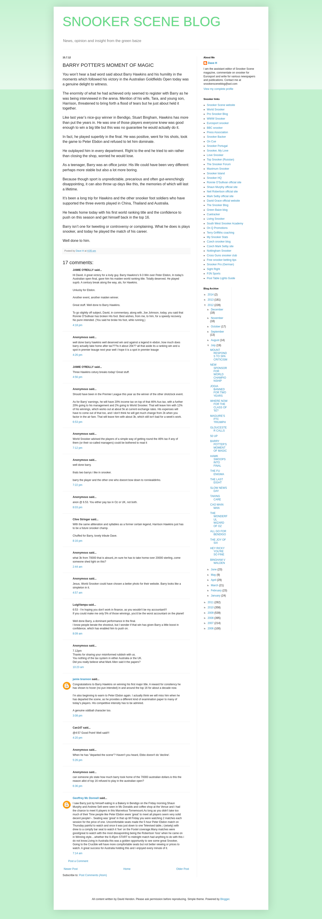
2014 (211, 294)
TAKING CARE (215, 498)
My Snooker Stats (217, 237)
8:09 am (77, 633)
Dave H (212, 63)
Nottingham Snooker (219, 250)
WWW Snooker (216, 118)
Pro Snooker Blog (217, 114)
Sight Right (213, 269)
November (217, 318)
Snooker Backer (216, 136)
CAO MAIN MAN (216, 506)
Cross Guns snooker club (222, 255)
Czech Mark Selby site (220, 246)
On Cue (211, 141)
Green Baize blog (217, 209)
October (216, 326)
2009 (211, 612)
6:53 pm (77, 422)
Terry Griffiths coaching (220, 232)
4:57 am (77, 592)
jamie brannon (82, 679)
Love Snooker (215, 155)
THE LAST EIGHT (216, 481)
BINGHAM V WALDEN (217, 561)
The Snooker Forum (219, 164)
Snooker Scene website (221, 105)
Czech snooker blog (219, 241)
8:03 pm (77, 507)
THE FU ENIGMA (217, 472)
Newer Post (71, 869)
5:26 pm (77, 760)
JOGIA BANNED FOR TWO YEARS (218, 391)
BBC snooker (215, 127)
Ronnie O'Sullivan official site (224, 182)
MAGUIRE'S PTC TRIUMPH (218, 419)
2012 (211, 305)
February (216, 590)
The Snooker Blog (217, 205)
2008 (211, 618)
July (213, 345)
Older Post (182, 869)
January (216, 595)
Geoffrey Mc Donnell (86, 798)
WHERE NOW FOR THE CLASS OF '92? (218, 405)
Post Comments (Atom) (93, 875)
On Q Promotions (217, 228)
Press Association (217, 132)
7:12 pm (77, 447)
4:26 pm (77, 354)
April (214, 580)
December (217, 309)
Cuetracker (213, 214)
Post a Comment (78, 861)
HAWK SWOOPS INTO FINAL (218, 461)
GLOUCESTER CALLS (218, 429)
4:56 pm (77, 377)
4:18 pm (77, 325)
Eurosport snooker (218, 123)
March (215, 585)
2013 (211, 299)
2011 (211, 602)
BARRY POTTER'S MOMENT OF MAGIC (218, 446)
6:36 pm (77, 786)
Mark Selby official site (220, 196)
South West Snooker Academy (225, 223)
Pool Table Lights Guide (221, 278)
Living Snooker (216, 218)
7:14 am (77, 853)
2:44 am (77, 566)
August (215, 340)
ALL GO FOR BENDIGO (218, 533)
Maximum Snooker (218, 168)
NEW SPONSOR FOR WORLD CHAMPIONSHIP (218, 372)
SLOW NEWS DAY (218, 489)
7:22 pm (77, 485)
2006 (211, 628)
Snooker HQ (214, 177)
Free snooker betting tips (221, 259)
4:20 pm (77, 737)
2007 (211, 623)
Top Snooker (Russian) (220, 159)
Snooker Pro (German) (220, 264)
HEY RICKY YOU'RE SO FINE (217, 551)
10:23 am (78, 667)
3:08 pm (77, 715)
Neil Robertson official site (222, 191)
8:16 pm (77, 540)
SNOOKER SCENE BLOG (142, 21)
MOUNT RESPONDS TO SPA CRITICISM (218, 354)
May (214, 574)
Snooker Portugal (217, 146)
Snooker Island (216, 173)
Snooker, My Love (217, 150)
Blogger (224, 899)
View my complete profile (218, 89)
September (217, 331)
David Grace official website (223, 200)
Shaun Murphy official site (222, 187)
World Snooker (216, 109)
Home (127, 869)
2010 (211, 607)
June (214, 569)
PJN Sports (213, 273)
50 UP (214, 436)
